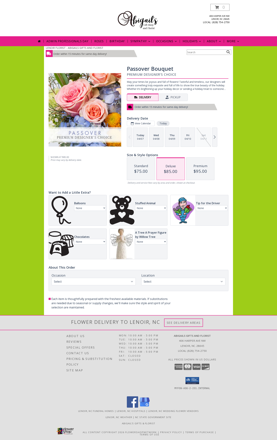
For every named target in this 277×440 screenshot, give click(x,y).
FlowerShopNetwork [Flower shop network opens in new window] (141, 432)
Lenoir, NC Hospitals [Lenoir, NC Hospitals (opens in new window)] (131, 411)
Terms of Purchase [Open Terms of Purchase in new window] (199, 432)
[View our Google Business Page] (144, 406)
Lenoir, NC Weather (119, 417)
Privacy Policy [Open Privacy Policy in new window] (171, 432)
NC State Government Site (153, 417)
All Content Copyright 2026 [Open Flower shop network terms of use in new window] (103, 432)
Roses (99, 41)
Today (163, 123)
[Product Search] (206, 52)
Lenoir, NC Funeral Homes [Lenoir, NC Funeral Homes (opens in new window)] (96, 411)
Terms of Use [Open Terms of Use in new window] (149, 434)
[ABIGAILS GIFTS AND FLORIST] (138, 20)
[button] (219, 7)
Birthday (117, 41)
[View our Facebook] (132, 406)
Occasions (167, 41)
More (233, 41)
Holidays (192, 41)
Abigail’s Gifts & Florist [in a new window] (138, 423)
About (214, 41)
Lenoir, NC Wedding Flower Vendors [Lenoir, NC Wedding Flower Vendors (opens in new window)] (173, 411)
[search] (228, 52)
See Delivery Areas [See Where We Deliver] (184, 323)
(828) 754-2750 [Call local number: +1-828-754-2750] (220, 22)
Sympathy (141, 41)
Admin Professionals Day (67, 41)
